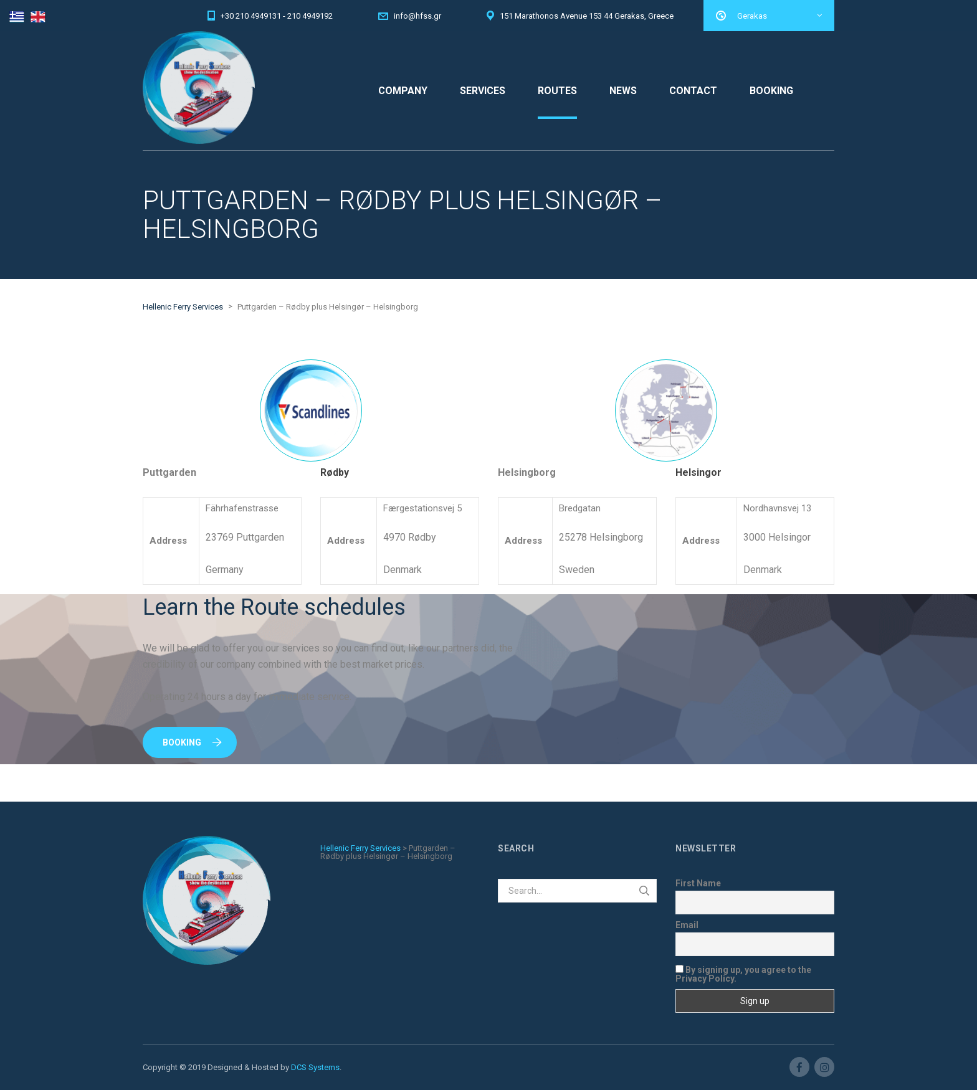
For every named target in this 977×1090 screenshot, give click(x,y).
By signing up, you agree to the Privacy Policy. (743, 974)
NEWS (623, 91)
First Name (698, 883)
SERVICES (482, 91)
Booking (192, 742)
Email (686, 925)
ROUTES (557, 91)
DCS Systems (315, 1067)
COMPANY (402, 91)
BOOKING (771, 91)
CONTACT (693, 91)
